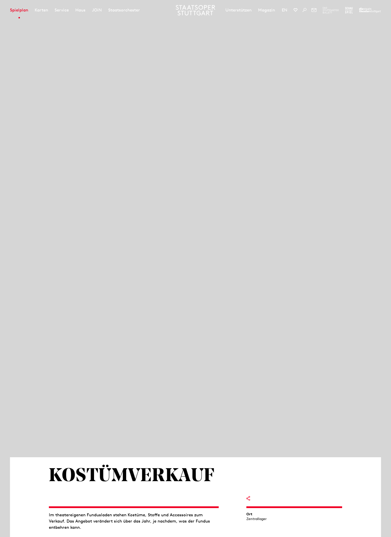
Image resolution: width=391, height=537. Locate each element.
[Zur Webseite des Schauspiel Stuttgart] (349, 10)
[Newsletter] (313, 10)
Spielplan (19, 10)
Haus (80, 10)
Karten (41, 10)
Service (62, 10)
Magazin (266, 10)
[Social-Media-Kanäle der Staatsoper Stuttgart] (295, 10)
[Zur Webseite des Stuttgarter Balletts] (331, 10)
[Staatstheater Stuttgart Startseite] (195, 10)
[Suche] (304, 10)
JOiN (97, 10)
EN (284, 10)
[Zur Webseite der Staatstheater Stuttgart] (370, 10)
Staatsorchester (124, 10)
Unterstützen (238, 10)
